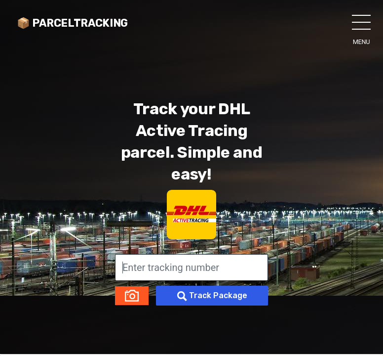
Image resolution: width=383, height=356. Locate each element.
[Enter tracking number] (191, 267)
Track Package (212, 296)
